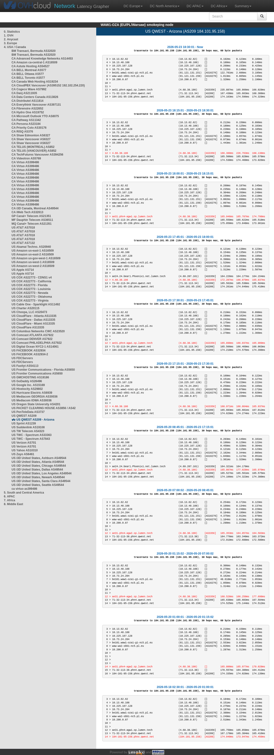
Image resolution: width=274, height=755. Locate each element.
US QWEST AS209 (24, 415)
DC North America (164, 6)
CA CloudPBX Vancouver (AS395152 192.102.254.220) (48, 85)
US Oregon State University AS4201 (36, 404)
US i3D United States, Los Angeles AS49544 (41, 473)
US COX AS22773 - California (31, 281)
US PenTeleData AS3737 (28, 412)
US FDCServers (22, 358)
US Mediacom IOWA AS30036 (32, 400)
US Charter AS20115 (25, 308)
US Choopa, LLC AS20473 (29, 312)
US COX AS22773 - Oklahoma (32, 296)
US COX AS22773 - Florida (30, 285)
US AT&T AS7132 (23, 243)
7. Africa (9, 500)
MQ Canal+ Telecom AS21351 (31, 223)
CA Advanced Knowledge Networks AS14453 (42, 58)
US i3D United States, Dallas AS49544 (37, 469)
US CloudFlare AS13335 (28, 327)
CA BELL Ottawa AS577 (28, 74)
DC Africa (219, 6)
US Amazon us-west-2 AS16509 (33, 266)
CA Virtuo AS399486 (25, 162)
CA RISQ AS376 (22, 131)
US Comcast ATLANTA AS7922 (32, 335)
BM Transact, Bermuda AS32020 (34, 51)
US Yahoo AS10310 (25, 450)
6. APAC (9, 496)
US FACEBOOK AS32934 (28, 350)
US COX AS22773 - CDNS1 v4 (32, 277)
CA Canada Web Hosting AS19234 (35, 81)
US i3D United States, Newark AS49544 (38, 477)
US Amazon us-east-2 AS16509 (33, 254)
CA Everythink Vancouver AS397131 (36, 104)
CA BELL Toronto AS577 (28, 77)
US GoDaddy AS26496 (27, 381)
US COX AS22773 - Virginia (30, 300)
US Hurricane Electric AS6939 (32, 392)
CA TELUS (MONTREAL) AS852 (33, 147)
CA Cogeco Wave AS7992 (29, 89)
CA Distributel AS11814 (28, 101)
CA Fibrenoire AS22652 (27, 108)
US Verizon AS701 (24, 442)
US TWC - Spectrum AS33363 (31, 435)
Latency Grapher (81, 6)
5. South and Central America (24, 492)
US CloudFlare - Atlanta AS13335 (34, 316)
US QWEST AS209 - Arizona (35, 419)
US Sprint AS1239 (24, 423)
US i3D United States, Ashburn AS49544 (39, 458)
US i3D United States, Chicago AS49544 (39, 465)
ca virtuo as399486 (24, 488)
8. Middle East (13, 504)
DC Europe (133, 6)
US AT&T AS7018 (23, 227)
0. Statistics (12, 31)
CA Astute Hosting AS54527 (31, 66)
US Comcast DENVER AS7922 (32, 339)
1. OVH (8, 35)
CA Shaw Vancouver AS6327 (31, 139)
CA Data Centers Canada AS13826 (35, 97)
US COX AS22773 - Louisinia (31, 289)
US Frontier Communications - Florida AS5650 (43, 369)
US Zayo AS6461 (23, 454)
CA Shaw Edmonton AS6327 (31, 135)
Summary (243, 6)
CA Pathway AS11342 (26, 120)
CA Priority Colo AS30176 (29, 127)
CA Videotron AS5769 (26, 158)
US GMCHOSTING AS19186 (30, 377)
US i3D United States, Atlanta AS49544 (38, 462)
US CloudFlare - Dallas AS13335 (33, 319)
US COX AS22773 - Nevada (30, 293)
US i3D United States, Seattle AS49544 (38, 485)
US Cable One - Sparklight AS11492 (36, 304)
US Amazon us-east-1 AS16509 (33, 250)
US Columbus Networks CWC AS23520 (38, 331)
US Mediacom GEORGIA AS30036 (34, 396)
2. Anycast (11, 39)
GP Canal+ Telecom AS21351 (31, 216)
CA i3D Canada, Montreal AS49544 (35, 208)
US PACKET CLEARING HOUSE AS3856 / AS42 (44, 408)
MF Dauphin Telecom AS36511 (32, 220)
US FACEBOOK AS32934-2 (30, 354)
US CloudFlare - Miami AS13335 (33, 323)
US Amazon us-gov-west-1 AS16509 (36, 258)
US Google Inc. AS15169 (28, 385)
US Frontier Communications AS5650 (37, 373)
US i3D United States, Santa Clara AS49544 (41, 481)
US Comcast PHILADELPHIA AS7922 (37, 342)
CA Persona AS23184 (26, 124)
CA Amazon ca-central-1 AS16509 (34, 62)
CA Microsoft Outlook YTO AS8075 (35, 116)
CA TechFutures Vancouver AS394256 (37, 154)
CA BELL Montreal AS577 (29, 70)
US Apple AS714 (23, 270)
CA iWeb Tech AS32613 (27, 212)
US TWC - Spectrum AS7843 (31, 439)
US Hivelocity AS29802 (27, 389)
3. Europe (10, 43)
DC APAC (195, 6)
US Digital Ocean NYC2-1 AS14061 (35, 346)
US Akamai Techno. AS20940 (31, 246)
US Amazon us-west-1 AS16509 (33, 262)
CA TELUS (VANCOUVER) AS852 (34, 150)
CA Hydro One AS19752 (28, 112)
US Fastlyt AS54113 (25, 366)
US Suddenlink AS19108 (28, 427)
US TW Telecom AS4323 (28, 431)
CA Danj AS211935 (24, 93)
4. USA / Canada (15, 47)
